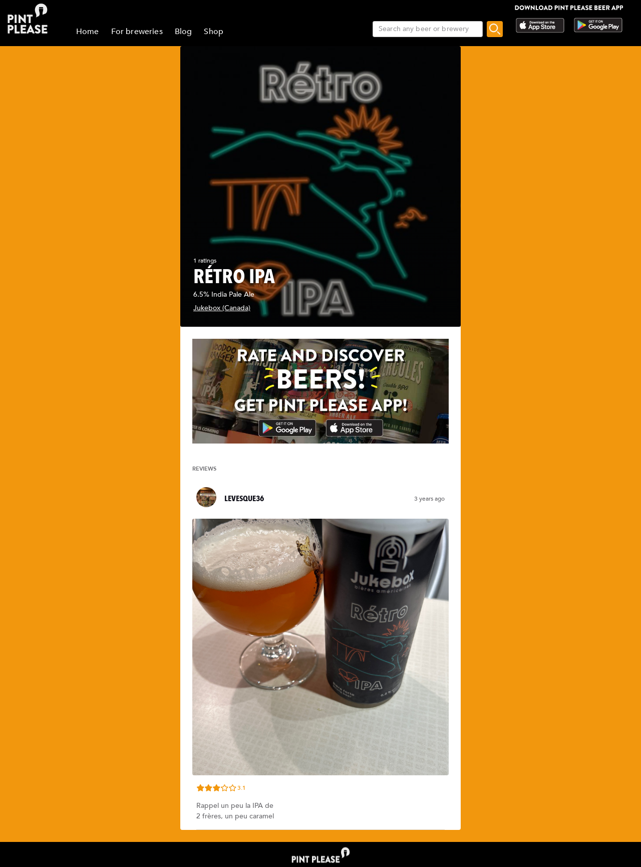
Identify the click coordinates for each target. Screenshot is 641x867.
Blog (183, 31)
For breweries (137, 31)
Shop (213, 31)
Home (87, 31)
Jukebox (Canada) (221, 308)
